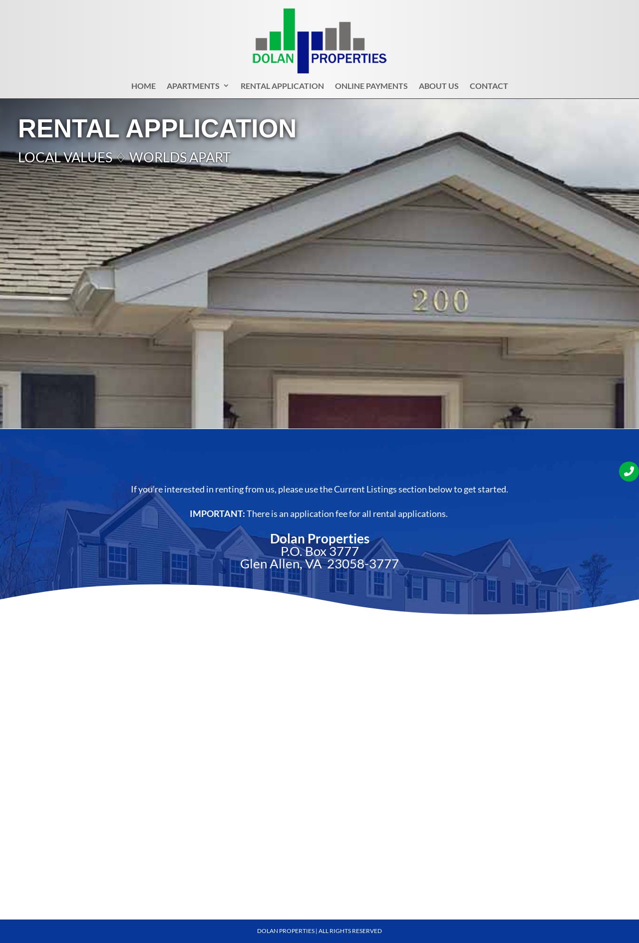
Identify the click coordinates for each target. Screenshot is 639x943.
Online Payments (371, 87)
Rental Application (282, 87)
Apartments (193, 87)
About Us (439, 87)
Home (143, 87)
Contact (489, 87)
